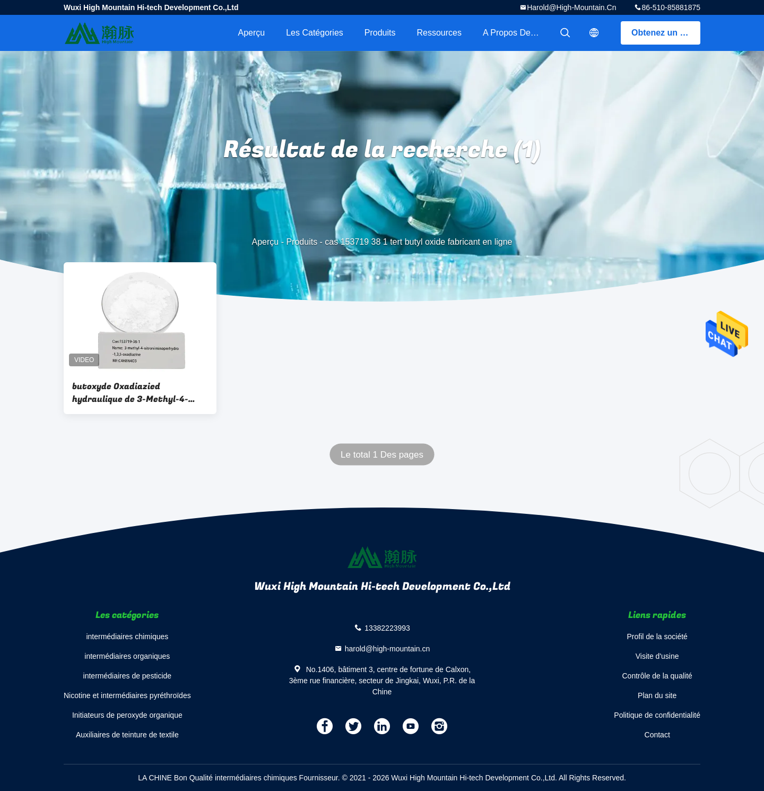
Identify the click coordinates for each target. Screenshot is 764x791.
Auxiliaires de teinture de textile (127, 734)
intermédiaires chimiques (127, 636)
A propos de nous (517, 32)
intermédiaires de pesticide (127, 676)
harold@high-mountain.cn (571, 7)
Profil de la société (657, 636)
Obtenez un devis (665, 32)
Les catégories (314, 32)
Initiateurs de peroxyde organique (127, 715)
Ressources (439, 32)
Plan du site (657, 695)
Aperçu (251, 32)
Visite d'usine (657, 656)
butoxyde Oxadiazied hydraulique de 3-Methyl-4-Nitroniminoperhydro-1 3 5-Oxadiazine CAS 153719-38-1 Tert (131, 393)
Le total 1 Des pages (382, 455)
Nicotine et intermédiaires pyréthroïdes (127, 695)
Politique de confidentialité (657, 715)
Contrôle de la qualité (657, 676)
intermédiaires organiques (127, 656)
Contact (657, 734)
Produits (380, 32)
